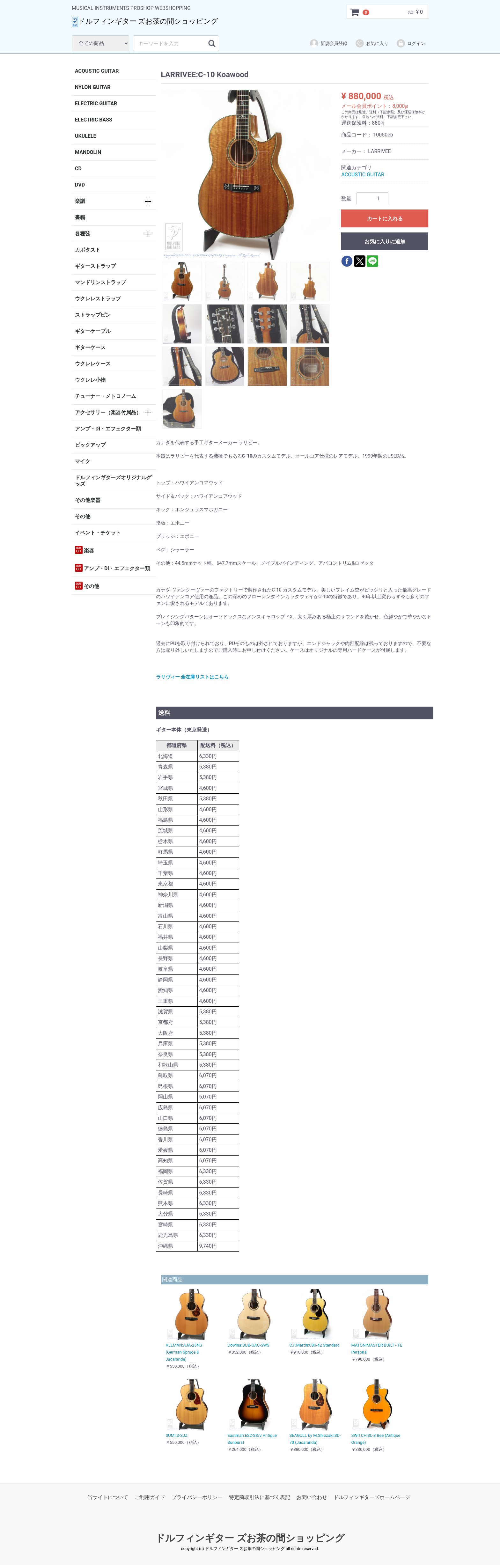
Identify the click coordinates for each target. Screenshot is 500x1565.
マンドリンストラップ (100, 282)
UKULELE (85, 136)
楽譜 (80, 201)
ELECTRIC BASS (93, 120)
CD (78, 168)
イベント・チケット (98, 533)
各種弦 (82, 234)
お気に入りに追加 (384, 242)
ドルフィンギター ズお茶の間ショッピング (249, 1538)
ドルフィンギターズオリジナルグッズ (113, 480)
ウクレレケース (93, 364)
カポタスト (87, 250)
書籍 (80, 217)
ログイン (410, 43)
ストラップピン (93, 315)
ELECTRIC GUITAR (96, 103)
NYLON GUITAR (92, 87)
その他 (82, 516)
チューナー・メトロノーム (105, 396)
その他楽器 (87, 500)
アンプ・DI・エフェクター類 (108, 429)
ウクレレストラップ (98, 299)
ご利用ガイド (150, 1497)
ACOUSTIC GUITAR (97, 71)
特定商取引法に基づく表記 (259, 1497)
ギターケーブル (93, 331)
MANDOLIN (88, 152)
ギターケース (90, 347)
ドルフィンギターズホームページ (372, 1497)
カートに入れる (385, 219)
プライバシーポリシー (197, 1497)
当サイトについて (107, 1497)
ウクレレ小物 (90, 380)
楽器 (84, 550)
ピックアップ (90, 445)
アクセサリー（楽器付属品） (108, 412)
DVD (80, 185)
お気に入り (371, 43)
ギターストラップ (95, 266)
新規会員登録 (328, 43)
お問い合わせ (312, 1497)
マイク (82, 461)
